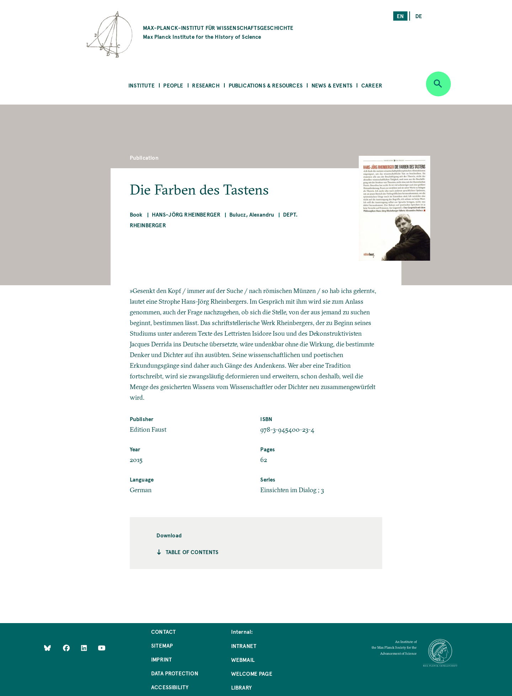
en (400, 16)
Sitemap (162, 645)
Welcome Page (251, 673)
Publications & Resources (266, 85)
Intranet (243, 645)
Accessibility (169, 687)
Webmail (243, 659)
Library (241, 687)
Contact (163, 631)
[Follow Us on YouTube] (101, 648)
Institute (141, 85)
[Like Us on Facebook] (67, 648)
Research (205, 85)
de (418, 16)
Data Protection (174, 673)
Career (371, 85)
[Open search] (438, 83)
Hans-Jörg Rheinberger (186, 214)
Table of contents (192, 552)
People (173, 85)
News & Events (331, 85)
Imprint (161, 659)
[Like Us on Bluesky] (47, 648)
